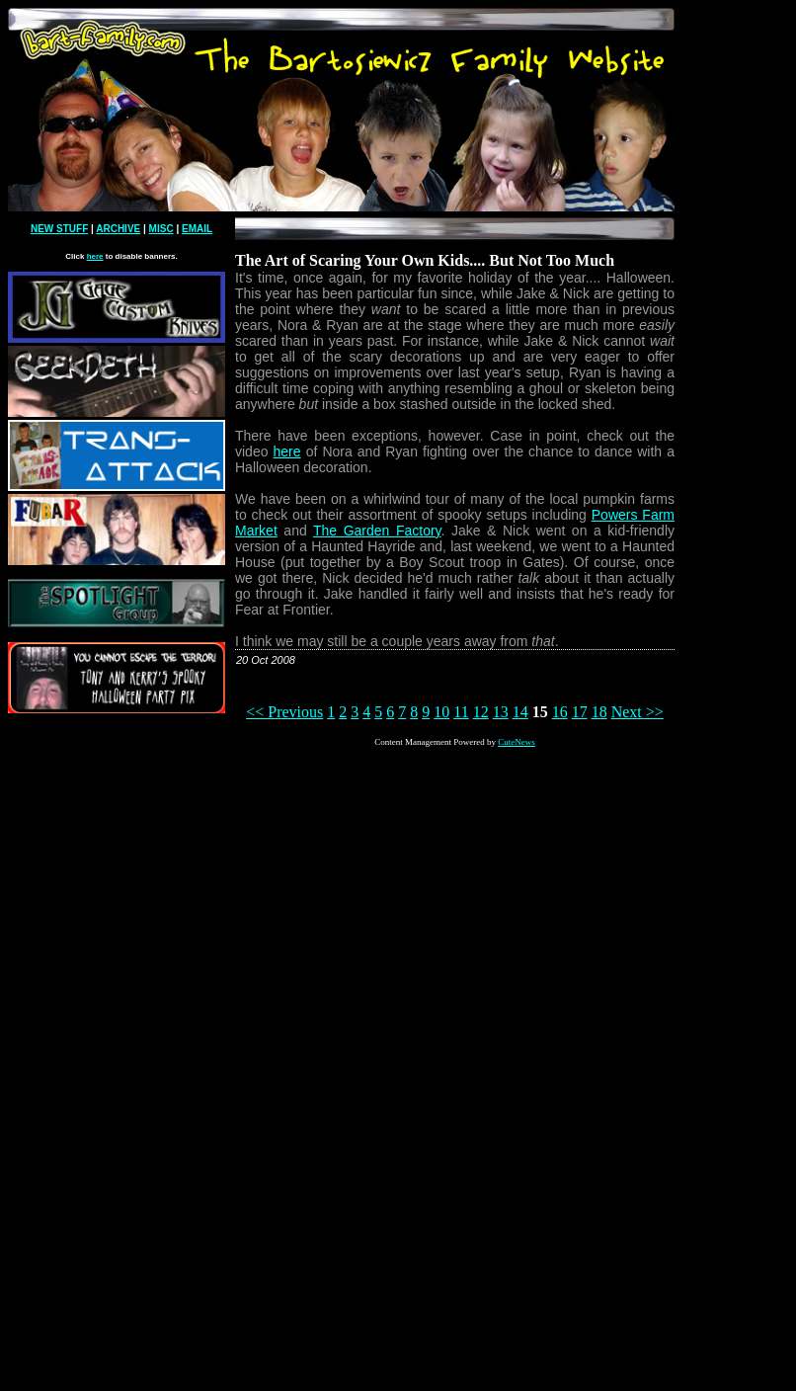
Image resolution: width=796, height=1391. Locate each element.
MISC (161, 228)
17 (580, 711)
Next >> (637, 711)
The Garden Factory (377, 530)
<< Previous (284, 711)
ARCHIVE (118, 228)
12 (481, 711)
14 (520, 711)
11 (460, 711)
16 (560, 711)
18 (599, 711)
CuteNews (516, 742)
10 (441, 711)
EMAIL (197, 228)
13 (501, 711)
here (95, 256)
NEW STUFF (59, 228)
